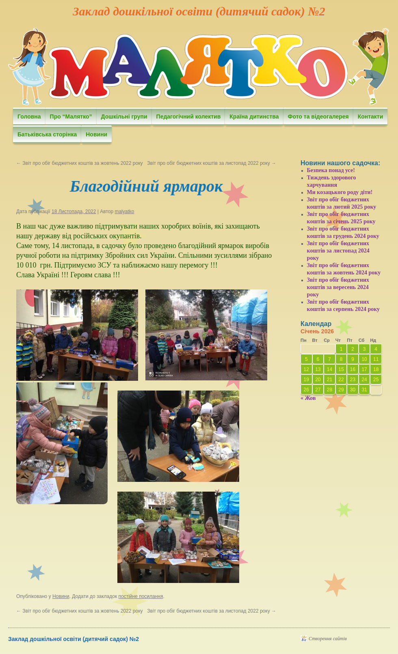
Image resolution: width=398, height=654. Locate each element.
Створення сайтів (328, 638)
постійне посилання (140, 596)
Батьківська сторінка (47, 134)
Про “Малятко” (71, 116)
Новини (96, 134)
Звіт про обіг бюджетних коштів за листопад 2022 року (211, 163)
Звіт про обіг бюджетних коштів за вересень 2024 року (338, 287)
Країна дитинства (254, 116)
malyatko (124, 211)
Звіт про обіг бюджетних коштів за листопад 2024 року (338, 250)
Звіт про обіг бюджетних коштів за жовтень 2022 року (79, 163)
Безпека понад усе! (331, 170)
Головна (29, 116)
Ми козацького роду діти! (340, 192)
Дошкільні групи (124, 116)
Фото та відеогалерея (318, 116)
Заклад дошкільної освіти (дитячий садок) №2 (199, 11)
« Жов (308, 398)
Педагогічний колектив (188, 116)
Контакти (370, 116)
